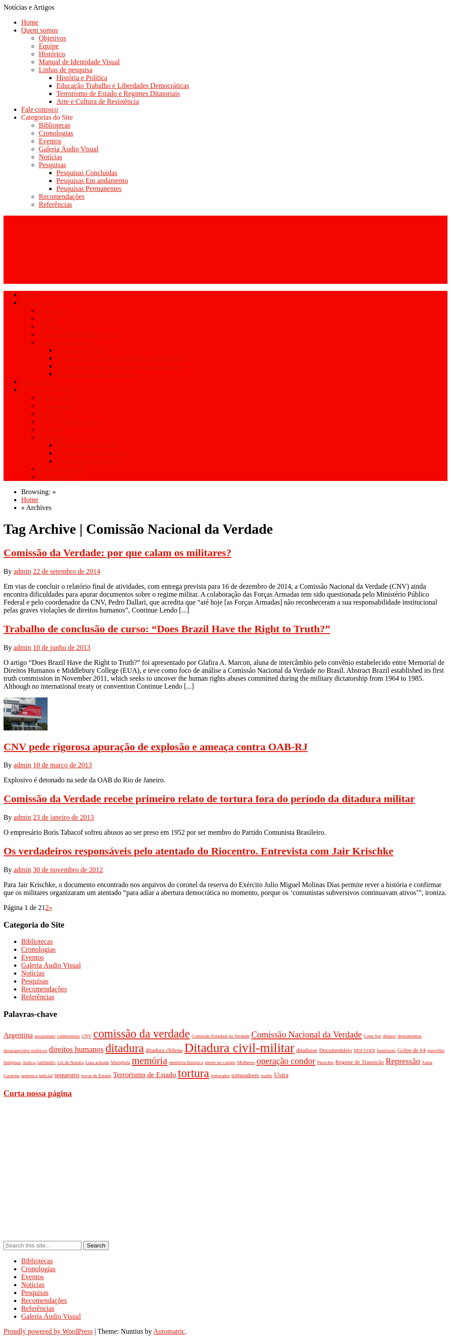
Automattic (169, 1331)
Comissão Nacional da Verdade (306, 1034)
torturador (220, 1075)
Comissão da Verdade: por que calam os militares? (117, 552)
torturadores (245, 1075)
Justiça (29, 1062)
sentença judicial (36, 1075)
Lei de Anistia (70, 1062)
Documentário (335, 1050)
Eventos (50, 141)
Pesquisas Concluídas (86, 172)
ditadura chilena (164, 1050)
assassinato (44, 1036)
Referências (55, 204)
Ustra (281, 1075)
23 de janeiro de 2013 (63, 817)
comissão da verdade (141, 1033)
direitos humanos (76, 1049)
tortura (193, 1073)
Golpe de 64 (411, 1050)
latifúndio (46, 1062)
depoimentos (409, 1036)
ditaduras (307, 1050)
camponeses (68, 1036)
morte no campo (220, 1062)
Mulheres (246, 1062)
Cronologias (56, 133)
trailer (266, 1075)
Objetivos (52, 38)
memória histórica (186, 1062)
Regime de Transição (359, 1062)
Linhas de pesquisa (65, 69)
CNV (86, 1036)
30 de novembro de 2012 (68, 869)
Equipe (49, 46)
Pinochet (325, 1062)
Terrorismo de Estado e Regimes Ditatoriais (118, 93)
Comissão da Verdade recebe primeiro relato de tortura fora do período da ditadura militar (209, 798)
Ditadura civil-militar (240, 1048)
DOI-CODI (364, 1050)
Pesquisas (52, 165)
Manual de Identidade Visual (79, 62)
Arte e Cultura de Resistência (97, 101)
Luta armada (97, 1062)
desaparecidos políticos (25, 1050)
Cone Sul (372, 1036)
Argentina (18, 1035)
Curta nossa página (38, 1093)
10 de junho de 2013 (62, 647)
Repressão (403, 1061)
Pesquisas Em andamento (92, 180)
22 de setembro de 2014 (66, 571)
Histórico (52, 54)
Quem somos (39, 30)
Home (29, 22)
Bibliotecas (54, 125)
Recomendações (62, 196)
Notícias (50, 157)
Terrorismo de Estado (144, 1075)
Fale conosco (39, 109)
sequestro (66, 1075)
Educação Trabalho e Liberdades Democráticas (122, 85)
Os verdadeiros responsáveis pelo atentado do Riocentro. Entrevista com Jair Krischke (198, 851)
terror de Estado (96, 1075)
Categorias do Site (47, 117)
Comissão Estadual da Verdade (221, 1036)
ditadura (124, 1048)
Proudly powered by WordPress (48, 1331)
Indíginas (12, 1062)
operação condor (286, 1061)
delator (389, 1036)
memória (149, 1060)
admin (22, 571)
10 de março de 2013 (62, 765)
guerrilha (435, 1050)
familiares (386, 1050)
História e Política (81, 77)
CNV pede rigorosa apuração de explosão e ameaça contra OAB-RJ (155, 746)
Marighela (120, 1062)
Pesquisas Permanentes (89, 188)
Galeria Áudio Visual (69, 149)
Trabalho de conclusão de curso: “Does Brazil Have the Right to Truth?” (167, 629)
